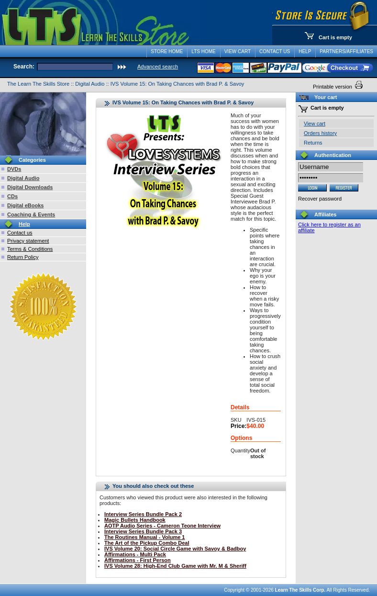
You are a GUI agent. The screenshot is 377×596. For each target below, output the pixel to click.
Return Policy (22, 257)
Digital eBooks (25, 205)
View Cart (237, 51)
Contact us (20, 233)
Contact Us (274, 51)
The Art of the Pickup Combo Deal (146, 543)
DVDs (14, 169)
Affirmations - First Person (137, 560)
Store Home (167, 51)
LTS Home (203, 51)
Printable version (333, 87)
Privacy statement (28, 241)
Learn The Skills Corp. (300, 590)
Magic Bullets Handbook (135, 520)
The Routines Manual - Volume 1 (144, 537)
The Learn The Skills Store (38, 84)
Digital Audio (89, 84)
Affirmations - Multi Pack (135, 554)
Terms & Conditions (30, 249)
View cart (314, 123)
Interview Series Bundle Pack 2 (143, 514)
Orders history (320, 133)
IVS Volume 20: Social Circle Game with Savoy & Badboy (175, 548)
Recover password (320, 199)
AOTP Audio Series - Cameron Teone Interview (162, 526)
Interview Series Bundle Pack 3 (143, 531)
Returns (313, 143)
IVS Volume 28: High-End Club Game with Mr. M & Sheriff (175, 566)
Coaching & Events (31, 214)
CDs (12, 196)
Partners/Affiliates (346, 51)
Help (305, 51)
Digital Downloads (30, 187)
